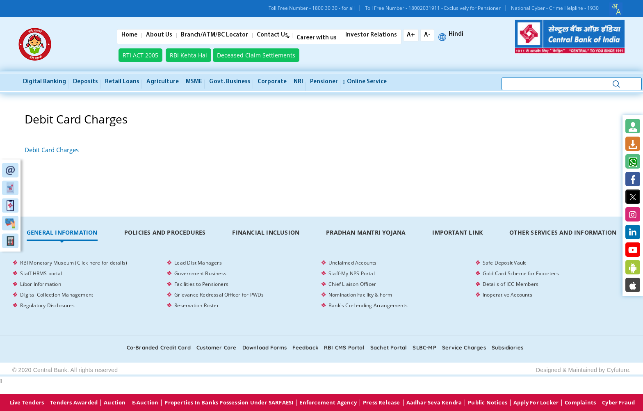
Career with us (316, 38)
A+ (411, 35)
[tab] (62, 233)
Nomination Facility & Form (360, 294)
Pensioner (324, 82)
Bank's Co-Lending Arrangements (368, 305)
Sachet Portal (388, 347)
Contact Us (272, 35)
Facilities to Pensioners (201, 284)
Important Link (457, 232)
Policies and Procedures (165, 232)
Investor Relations (371, 35)
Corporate (272, 82)
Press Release (381, 403)
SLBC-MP (424, 347)
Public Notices (487, 403)
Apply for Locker (536, 403)
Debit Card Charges (52, 150)
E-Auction (145, 403)
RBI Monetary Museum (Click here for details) (73, 262)
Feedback (305, 347)
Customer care (216, 347)
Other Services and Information (562, 232)
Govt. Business (230, 82)
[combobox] (615, 9)
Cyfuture (618, 370)
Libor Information (40, 284)
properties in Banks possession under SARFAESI (228, 403)
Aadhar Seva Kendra (434, 403)
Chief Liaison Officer (352, 284)
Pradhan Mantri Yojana (366, 232)
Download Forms (264, 347)
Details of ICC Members (510, 284)
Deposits (85, 82)
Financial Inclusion (265, 232)
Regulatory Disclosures (47, 305)
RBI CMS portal (344, 347)
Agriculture (162, 82)
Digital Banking (44, 82)
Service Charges (464, 347)
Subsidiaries (507, 347)
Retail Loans (122, 82)
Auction (114, 403)
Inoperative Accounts (507, 294)
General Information (62, 232)
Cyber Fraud (618, 403)
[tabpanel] (321, 284)
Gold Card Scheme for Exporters (521, 273)
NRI (298, 82)
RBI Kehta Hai (188, 55)
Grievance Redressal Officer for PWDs (219, 294)
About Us (159, 35)
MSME (194, 82)
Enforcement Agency (328, 403)
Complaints (580, 403)
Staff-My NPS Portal (351, 273)
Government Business (200, 273)
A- (427, 35)
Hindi (456, 34)
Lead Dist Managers (198, 262)
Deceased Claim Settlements (256, 55)
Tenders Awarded (74, 403)
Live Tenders (27, 403)
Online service (365, 82)
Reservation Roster (196, 305)
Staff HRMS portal (41, 273)
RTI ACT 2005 (140, 55)
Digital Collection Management (56, 294)
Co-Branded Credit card (159, 347)
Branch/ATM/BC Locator (214, 35)
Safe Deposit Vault (504, 262)
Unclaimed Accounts (352, 262)
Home (129, 35)
